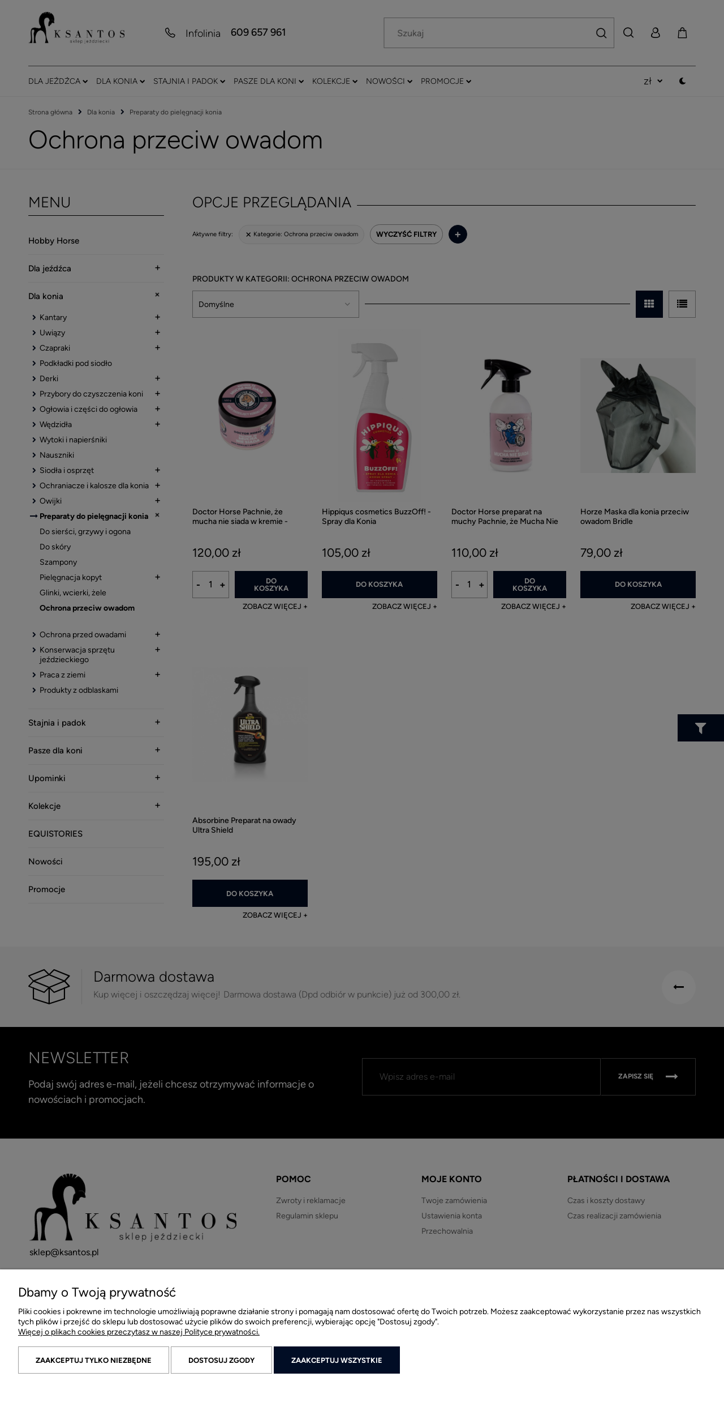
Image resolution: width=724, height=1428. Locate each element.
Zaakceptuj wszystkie (336, 1360)
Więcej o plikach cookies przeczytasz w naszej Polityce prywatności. (139, 1332)
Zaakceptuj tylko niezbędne (94, 1360)
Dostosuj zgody (221, 1360)
